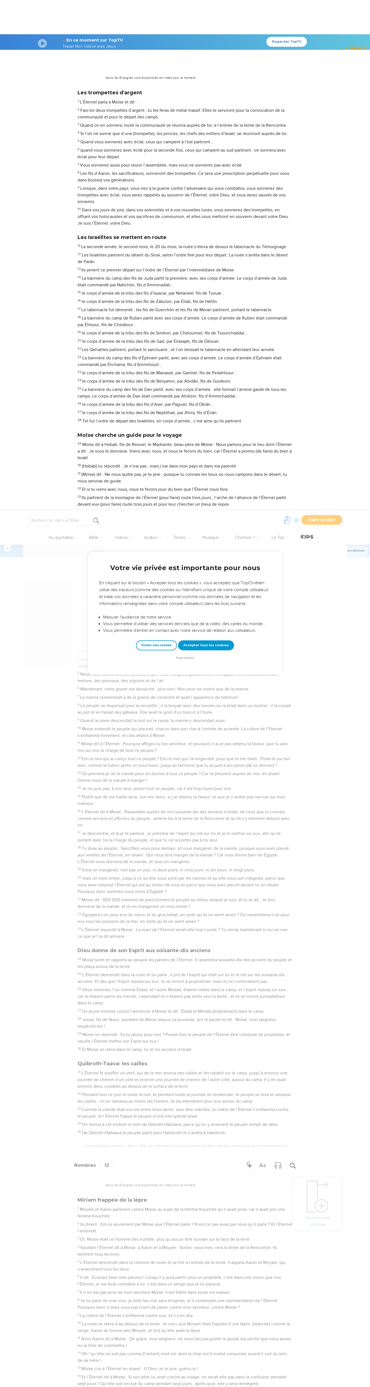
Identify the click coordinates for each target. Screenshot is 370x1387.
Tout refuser (185, 147)
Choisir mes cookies (156, 135)
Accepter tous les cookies (206, 135)
